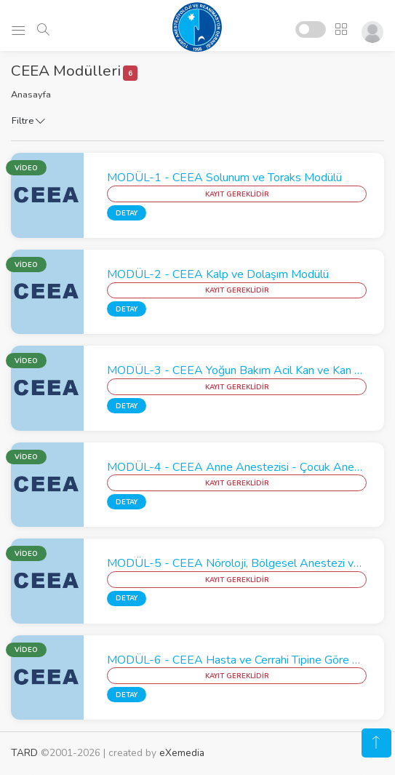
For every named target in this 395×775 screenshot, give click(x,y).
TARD (24, 753)
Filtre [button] (28, 120)
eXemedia (181, 753)
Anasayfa (31, 94)
